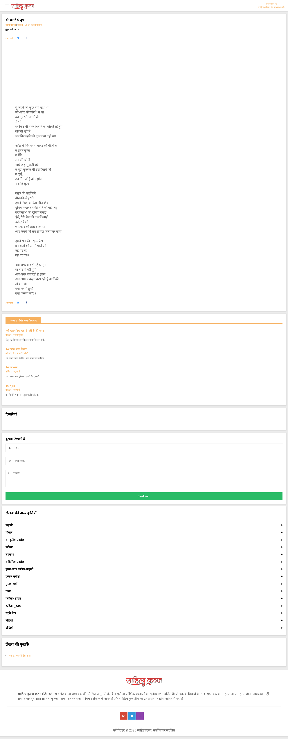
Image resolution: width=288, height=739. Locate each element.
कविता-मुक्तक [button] (144, 606)
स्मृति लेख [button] (144, 613)
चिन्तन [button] (144, 532)
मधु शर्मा (16, 371)
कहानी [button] (144, 525)
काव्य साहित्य (11, 25)
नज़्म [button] (144, 591)
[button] (18, 38)
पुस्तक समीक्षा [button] (144, 576)
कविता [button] (144, 547)
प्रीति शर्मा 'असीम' (20, 353)
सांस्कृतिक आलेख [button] (144, 540)
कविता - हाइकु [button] (144, 598)
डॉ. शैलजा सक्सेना (33, 25)
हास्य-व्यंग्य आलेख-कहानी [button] (144, 569)
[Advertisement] (144, 74)
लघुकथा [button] (144, 554)
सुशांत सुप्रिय (18, 335)
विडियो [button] (144, 620)
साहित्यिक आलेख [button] (144, 562)
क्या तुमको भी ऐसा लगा (20, 655)
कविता (20, 25)
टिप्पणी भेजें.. (143, 496)
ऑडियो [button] (144, 628)
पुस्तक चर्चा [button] (144, 584)
